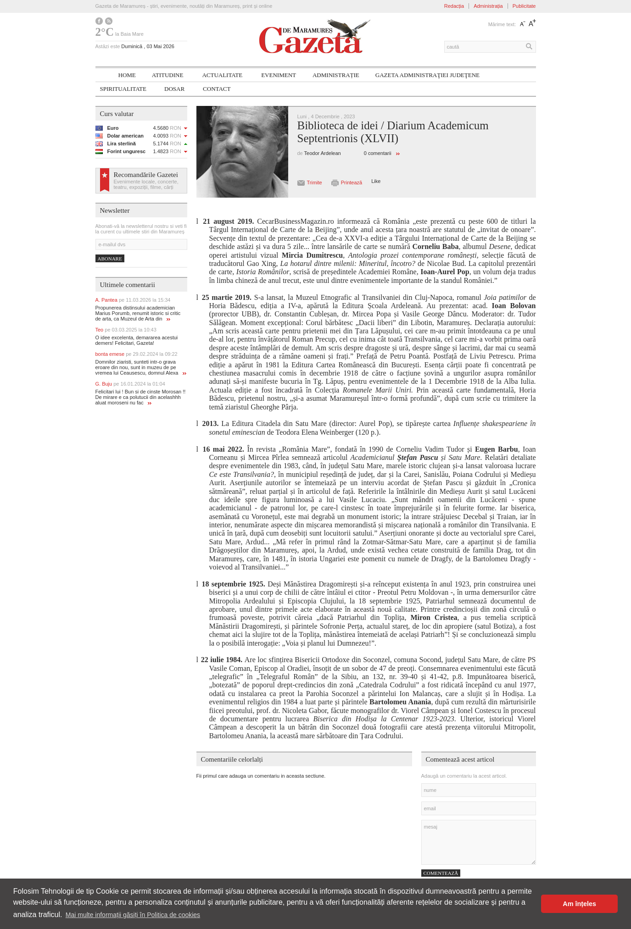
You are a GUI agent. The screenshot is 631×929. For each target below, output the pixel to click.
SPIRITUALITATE (123, 88)
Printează (351, 182)
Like (375, 181)
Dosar (174, 88)
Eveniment (278, 75)
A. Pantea (133, 300)
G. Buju (130, 384)
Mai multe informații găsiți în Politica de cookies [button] (133, 914)
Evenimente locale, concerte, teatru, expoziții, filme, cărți (146, 184)
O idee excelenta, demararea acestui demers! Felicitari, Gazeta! (136, 340)
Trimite (314, 182)
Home (127, 75)
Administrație (336, 75)
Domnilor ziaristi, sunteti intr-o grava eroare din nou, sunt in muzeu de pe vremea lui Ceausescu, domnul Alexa (140, 367)
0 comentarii (377, 153)
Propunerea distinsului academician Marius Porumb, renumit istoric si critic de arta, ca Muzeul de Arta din (138, 313)
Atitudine (168, 75)
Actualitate (222, 75)
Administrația (488, 6)
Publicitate (524, 6)
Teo (125, 329)
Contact (216, 88)
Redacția (454, 6)
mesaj (478, 842)
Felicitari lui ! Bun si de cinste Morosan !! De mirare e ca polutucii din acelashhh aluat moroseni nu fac (140, 397)
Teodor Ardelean (322, 153)
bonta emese (136, 354)
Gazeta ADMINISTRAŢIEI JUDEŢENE (427, 75)
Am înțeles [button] (579, 903)
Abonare (110, 258)
